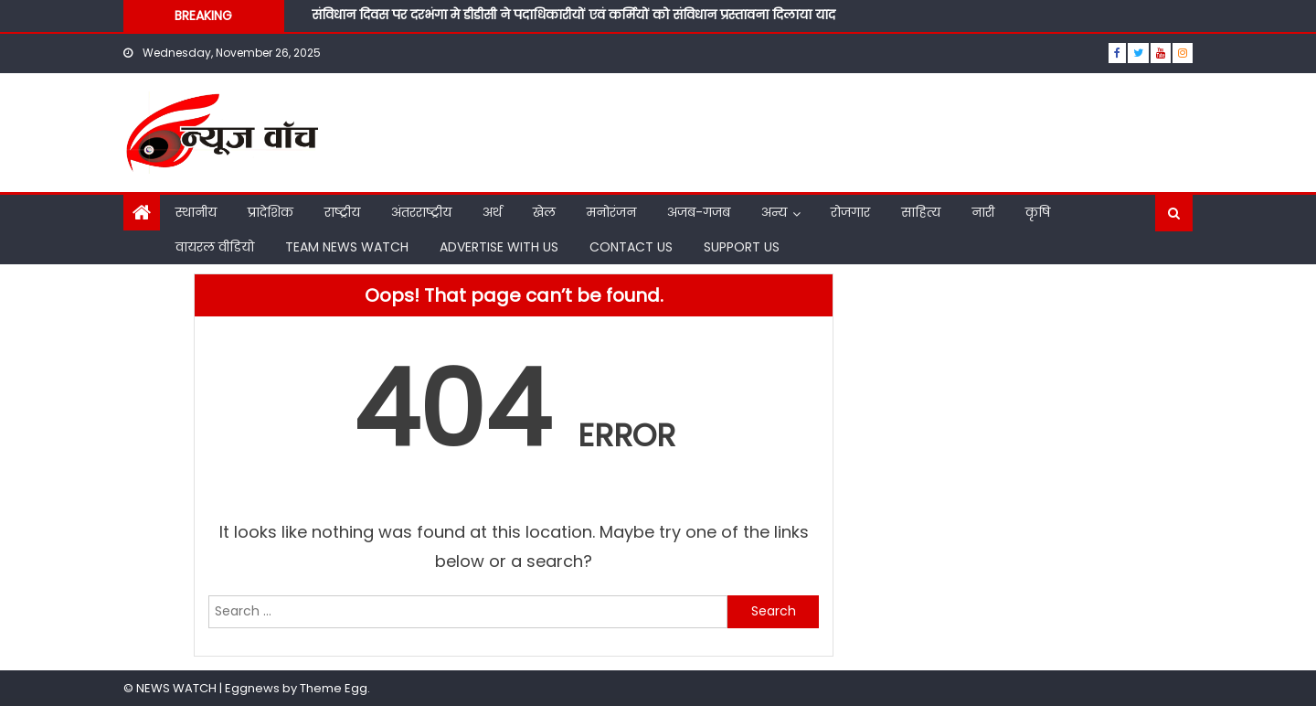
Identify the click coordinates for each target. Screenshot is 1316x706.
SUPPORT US (742, 247)
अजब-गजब (698, 212)
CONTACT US (631, 247)
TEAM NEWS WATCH (347, 247)
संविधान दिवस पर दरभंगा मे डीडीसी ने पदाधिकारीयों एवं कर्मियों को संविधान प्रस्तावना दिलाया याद (575, 14)
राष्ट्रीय (342, 212)
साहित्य (920, 212)
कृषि (1037, 212)
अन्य (774, 212)
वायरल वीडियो (214, 247)
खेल (544, 212)
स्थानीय (196, 212)
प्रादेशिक (270, 212)
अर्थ (492, 212)
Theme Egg (333, 688)
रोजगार (850, 212)
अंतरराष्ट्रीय (421, 212)
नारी (982, 212)
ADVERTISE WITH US (499, 247)
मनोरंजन (611, 212)
